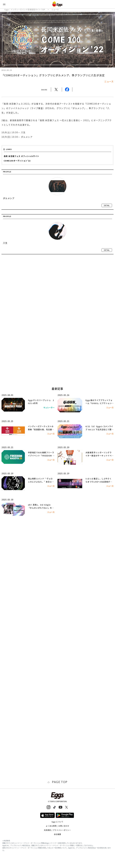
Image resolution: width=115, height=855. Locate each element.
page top (59, 782)
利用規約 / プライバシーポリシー (57, 830)
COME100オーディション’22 (17, 160)
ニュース (55, 9)
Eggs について (57, 822)
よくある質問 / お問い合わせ (57, 826)
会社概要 (57, 834)
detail (107, 205)
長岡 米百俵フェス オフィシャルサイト (21, 156)
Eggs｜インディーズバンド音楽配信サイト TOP (24, 9)
